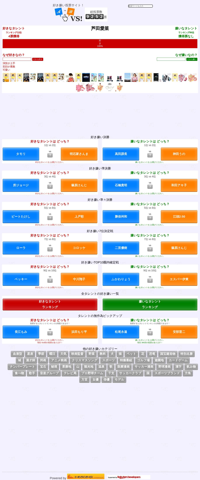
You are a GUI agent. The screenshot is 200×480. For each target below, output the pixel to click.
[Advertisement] (130, 14)
